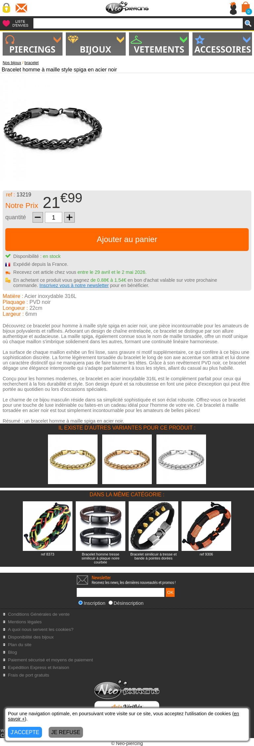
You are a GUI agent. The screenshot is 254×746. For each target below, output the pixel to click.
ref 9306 (206, 554)
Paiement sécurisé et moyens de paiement (50, 659)
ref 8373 (47, 554)
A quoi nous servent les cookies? (40, 629)
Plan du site (19, 644)
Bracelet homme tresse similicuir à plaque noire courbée (101, 558)
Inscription (92, 603)
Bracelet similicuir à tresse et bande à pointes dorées (153, 556)
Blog (12, 652)
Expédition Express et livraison (38, 667)
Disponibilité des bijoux (31, 637)
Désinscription (126, 603)
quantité (15, 217)
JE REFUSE (65, 732)
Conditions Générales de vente (39, 614)
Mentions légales (25, 621)
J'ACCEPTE (25, 732)
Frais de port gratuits (28, 675)
